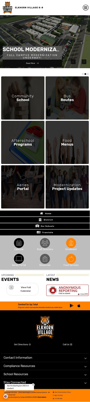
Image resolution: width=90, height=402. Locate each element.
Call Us (67, 344)
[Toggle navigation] (85, 7)
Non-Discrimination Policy (62, 392)
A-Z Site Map (57, 398)
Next (84, 61)
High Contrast (58, 395)
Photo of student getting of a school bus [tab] (87, 74)
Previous (73, 61)
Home (48, 214)
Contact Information (18, 358)
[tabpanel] (45, 41)
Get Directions (22, 344)
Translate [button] (47, 233)
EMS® (34, 397)
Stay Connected (15, 382)
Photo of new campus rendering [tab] (85, 74)
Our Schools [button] (47, 226)
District (48, 220)
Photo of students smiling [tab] (83, 74)
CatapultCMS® (25, 397)
